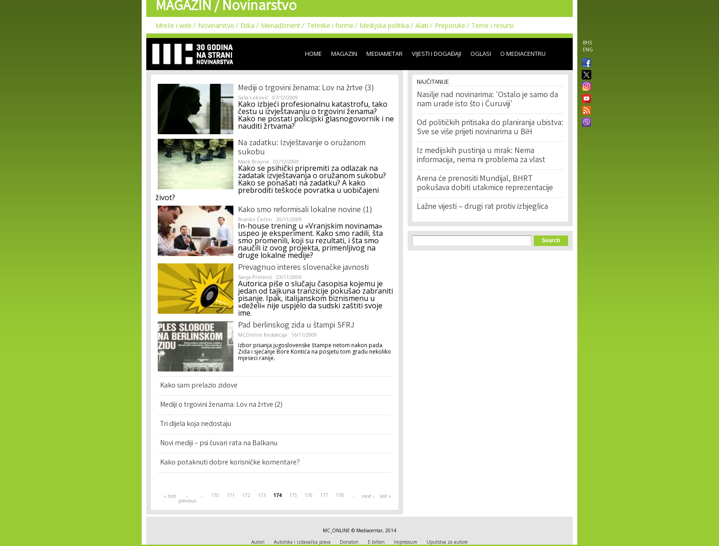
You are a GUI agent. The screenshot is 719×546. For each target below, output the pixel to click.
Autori (258, 542)
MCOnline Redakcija (262, 334)
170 (215, 495)
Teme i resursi (492, 25)
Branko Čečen (255, 219)
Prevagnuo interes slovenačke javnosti (303, 268)
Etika (247, 25)
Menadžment (280, 25)
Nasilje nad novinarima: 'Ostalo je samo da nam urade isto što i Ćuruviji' (487, 99)
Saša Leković (253, 97)
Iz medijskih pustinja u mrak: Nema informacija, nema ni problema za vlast (481, 155)
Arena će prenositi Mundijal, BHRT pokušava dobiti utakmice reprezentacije (485, 183)
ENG (588, 49)
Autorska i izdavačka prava (302, 542)
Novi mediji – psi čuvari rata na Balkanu (218, 443)
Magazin (344, 53)
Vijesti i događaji (436, 53)
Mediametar (384, 53)
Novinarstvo (216, 25)
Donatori (349, 542)
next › (368, 496)
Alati (421, 25)
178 (340, 495)
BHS (587, 42)
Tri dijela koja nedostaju (195, 424)
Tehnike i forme (330, 25)
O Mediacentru (523, 53)
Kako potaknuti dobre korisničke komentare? (230, 463)
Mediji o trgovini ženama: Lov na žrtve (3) (306, 88)
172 (246, 495)
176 (308, 495)
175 (293, 495)
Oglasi (480, 53)
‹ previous (187, 498)
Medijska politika (384, 25)
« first (170, 496)
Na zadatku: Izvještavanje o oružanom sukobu (301, 147)
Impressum (405, 542)
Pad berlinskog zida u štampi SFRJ (296, 326)
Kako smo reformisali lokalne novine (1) (305, 210)
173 (262, 495)
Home (313, 53)
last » (385, 496)
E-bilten (376, 542)
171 (231, 495)
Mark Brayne (253, 161)
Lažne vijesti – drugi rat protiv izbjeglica (482, 207)
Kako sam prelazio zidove (199, 386)
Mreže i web (173, 25)
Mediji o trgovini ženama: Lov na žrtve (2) (221, 405)
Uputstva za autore (447, 542)
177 (324, 495)
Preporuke (450, 25)
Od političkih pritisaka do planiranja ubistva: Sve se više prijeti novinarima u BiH (490, 127)
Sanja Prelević (255, 276)
